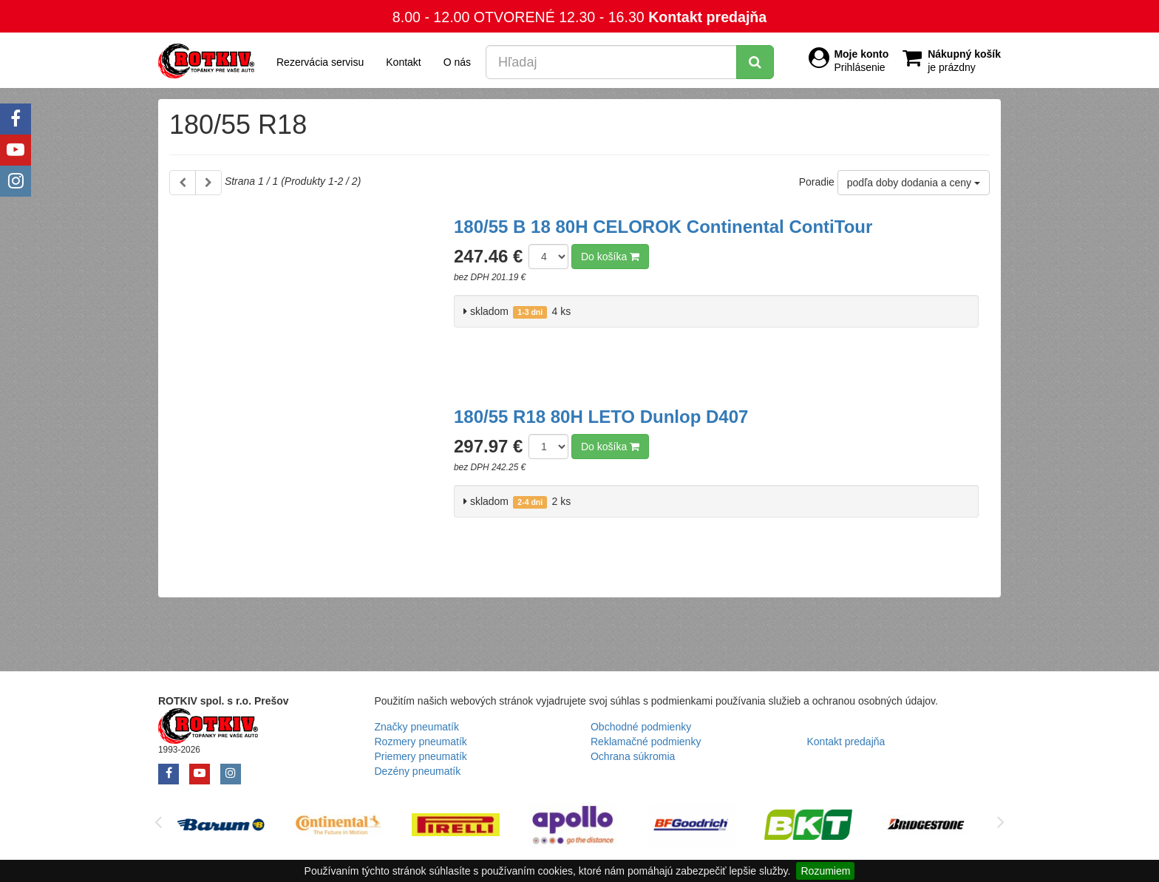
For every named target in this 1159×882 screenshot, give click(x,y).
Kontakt (403, 62)
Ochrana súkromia (633, 756)
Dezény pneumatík (418, 771)
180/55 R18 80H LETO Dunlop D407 (601, 417)
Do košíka (610, 256)
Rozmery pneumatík (421, 741)
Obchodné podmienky (641, 727)
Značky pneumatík (417, 727)
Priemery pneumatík (421, 756)
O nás (457, 62)
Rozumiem (825, 871)
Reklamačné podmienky (646, 741)
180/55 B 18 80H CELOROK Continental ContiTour (663, 227)
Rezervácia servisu (320, 62)
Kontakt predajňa (707, 17)
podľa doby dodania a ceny (913, 183)
